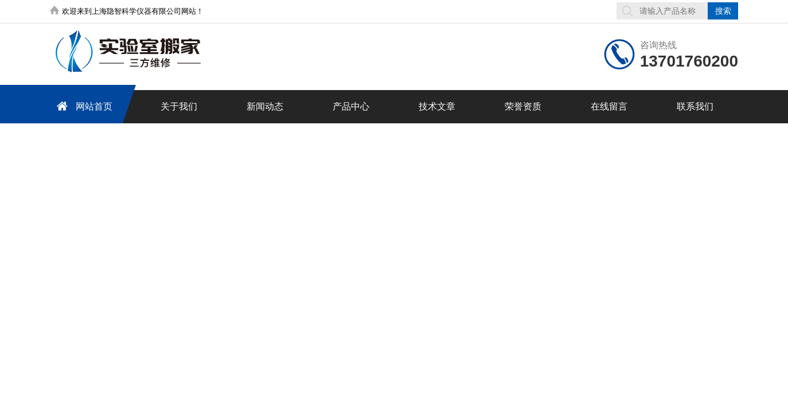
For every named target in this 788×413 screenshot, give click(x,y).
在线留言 (609, 106)
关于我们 (179, 106)
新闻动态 (265, 106)
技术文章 (437, 106)
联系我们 (695, 106)
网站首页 (82, 106)
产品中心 (351, 106)
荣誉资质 (523, 106)
